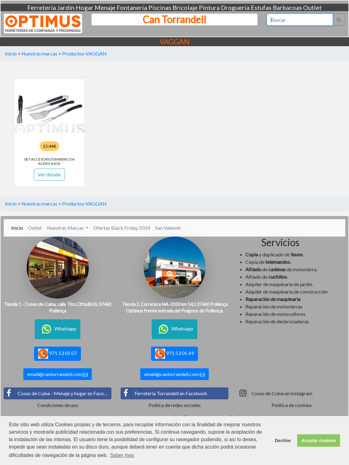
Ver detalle (49, 174)
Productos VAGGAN (84, 53)
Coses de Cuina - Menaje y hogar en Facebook (57, 393)
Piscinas (159, 7)
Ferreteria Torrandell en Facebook (164, 393)
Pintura (209, 7)
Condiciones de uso (57, 405)
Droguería (235, 7)
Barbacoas (287, 7)
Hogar (84, 7)
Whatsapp (57, 329)
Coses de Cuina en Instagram (275, 393)
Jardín (65, 7)
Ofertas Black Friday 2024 (121, 228)
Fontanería (132, 7)
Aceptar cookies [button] (319, 440)
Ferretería (41, 7)
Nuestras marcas (39, 53)
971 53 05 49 (174, 354)
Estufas (261, 7)
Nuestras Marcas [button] (66, 228)
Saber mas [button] (122, 455)
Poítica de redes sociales (175, 405)
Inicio (11, 53)
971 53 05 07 (57, 354)
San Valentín (168, 228)
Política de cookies (291, 405)
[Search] (300, 19)
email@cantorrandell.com (57, 374)
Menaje (105, 7)
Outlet (312, 7)
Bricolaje (185, 7)
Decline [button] (283, 440)
